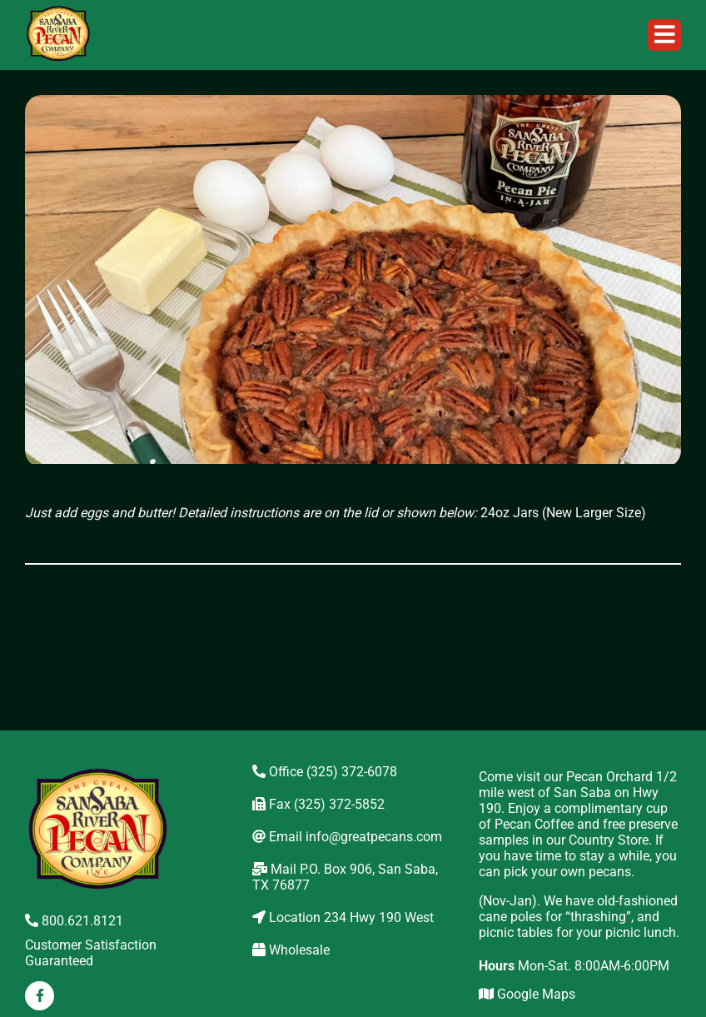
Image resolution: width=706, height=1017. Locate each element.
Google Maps (527, 994)
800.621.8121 (74, 921)
